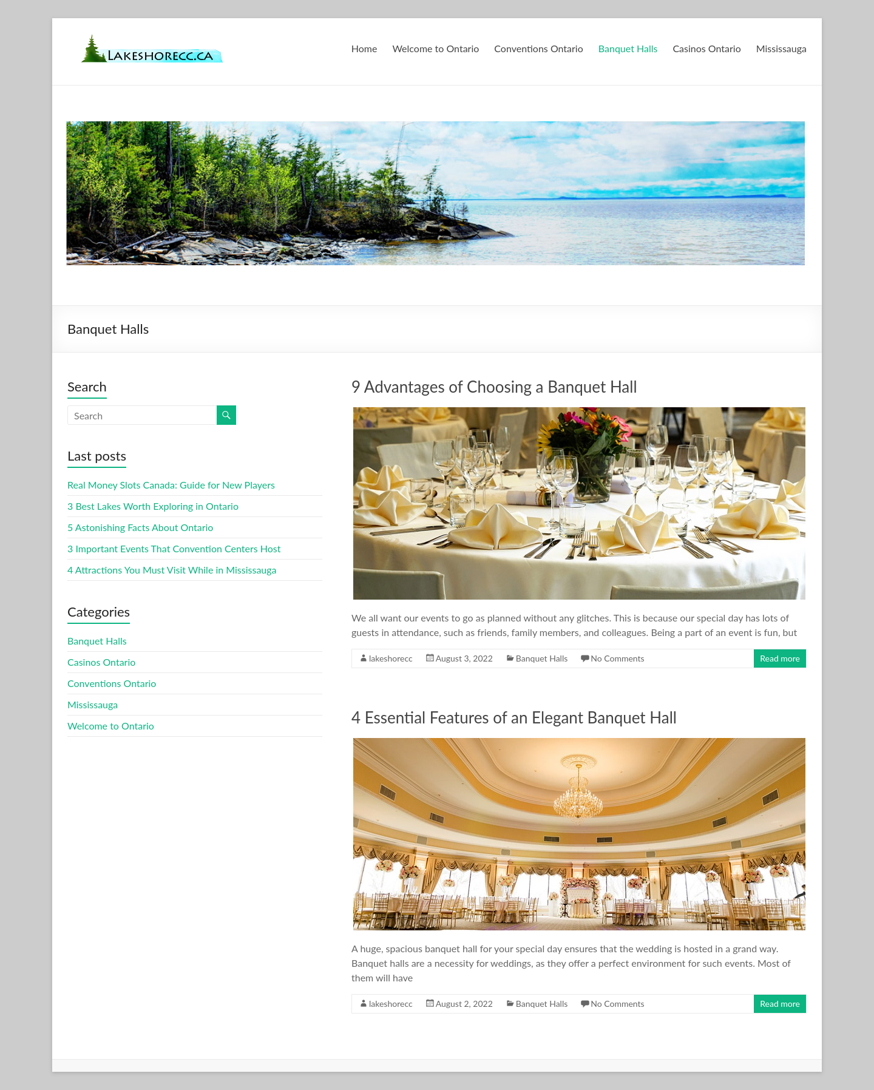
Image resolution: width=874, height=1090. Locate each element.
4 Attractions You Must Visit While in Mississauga (172, 569)
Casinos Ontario (706, 48)
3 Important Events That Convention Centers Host (174, 548)
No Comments (617, 658)
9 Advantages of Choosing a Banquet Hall (494, 386)
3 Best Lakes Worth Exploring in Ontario (153, 506)
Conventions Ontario (538, 48)
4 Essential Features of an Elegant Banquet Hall (514, 717)
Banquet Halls (628, 48)
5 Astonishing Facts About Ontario (140, 527)
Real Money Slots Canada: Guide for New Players (171, 484)
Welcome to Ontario (435, 48)
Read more (780, 658)
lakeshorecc (391, 658)
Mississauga (781, 48)
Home (364, 48)
